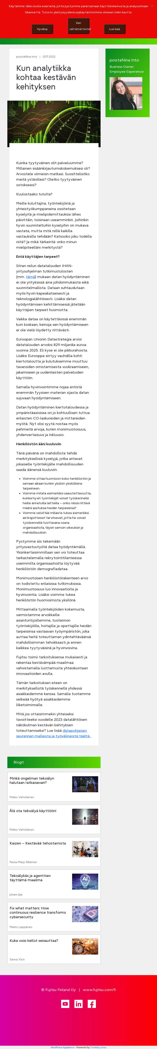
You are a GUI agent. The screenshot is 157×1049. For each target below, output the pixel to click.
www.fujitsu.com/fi (99, 989)
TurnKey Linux (98, 1047)
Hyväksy (42, 29)
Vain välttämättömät (79, 26)
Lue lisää (114, 29)
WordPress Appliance (62, 1047)
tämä (30, 276)
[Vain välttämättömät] (152, 6)
